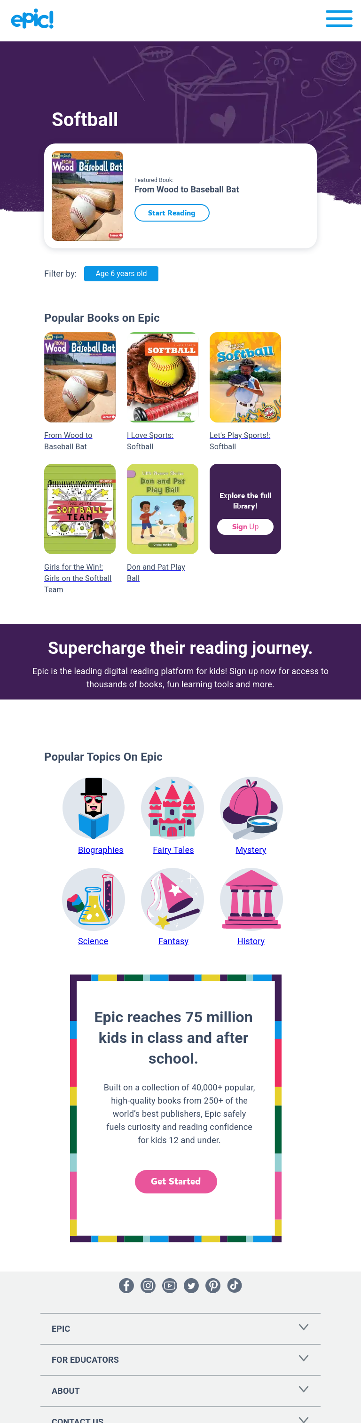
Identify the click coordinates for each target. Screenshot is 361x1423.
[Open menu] (339, 21)
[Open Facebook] (126, 1285)
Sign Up (245, 527)
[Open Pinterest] (212, 1285)
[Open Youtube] (169, 1285)
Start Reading (175, 213)
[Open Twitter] (191, 1285)
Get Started (176, 1181)
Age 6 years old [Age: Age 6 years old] (121, 273)
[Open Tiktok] (234, 1285)
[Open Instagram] (148, 1285)
